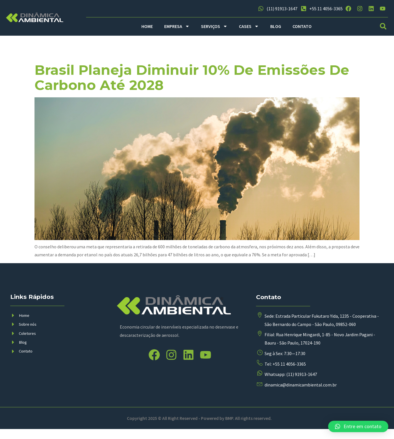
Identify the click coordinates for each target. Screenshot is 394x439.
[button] (383, 26)
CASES (249, 26)
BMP (229, 428)
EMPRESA (177, 26)
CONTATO (302, 26)
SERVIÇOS (214, 26)
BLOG (275, 26)
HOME (147, 26)
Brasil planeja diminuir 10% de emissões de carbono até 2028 (191, 77)
